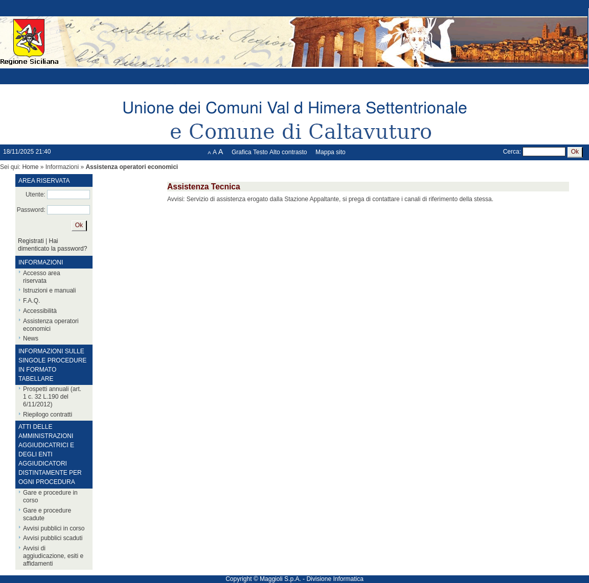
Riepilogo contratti (47, 414)
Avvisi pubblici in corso (54, 528)
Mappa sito (330, 152)
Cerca (511, 151)
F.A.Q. (31, 300)
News (30, 338)
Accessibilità (40, 310)
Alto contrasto (288, 152)
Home (30, 167)
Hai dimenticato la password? (52, 244)
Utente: (36, 194)
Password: (31, 209)
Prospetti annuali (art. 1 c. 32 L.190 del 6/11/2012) (52, 396)
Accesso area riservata (41, 277)
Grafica (242, 152)
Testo (260, 152)
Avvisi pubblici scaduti (53, 538)
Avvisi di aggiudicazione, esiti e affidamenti (53, 556)
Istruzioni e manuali (49, 290)
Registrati (31, 241)
